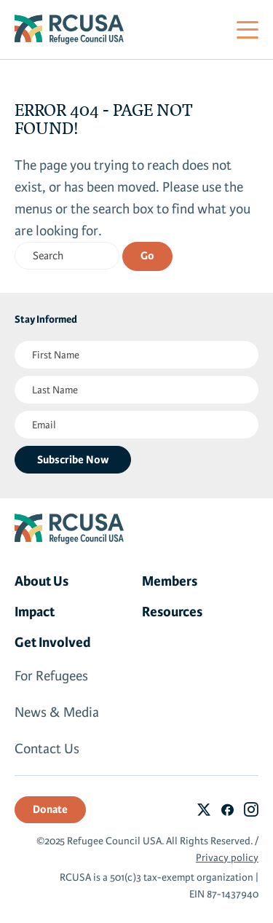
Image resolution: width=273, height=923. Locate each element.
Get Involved (53, 643)
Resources (172, 612)
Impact (35, 612)
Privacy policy (227, 858)
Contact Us (47, 749)
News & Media (57, 712)
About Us (41, 581)
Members (169, 581)
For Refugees (51, 676)
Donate (50, 809)
